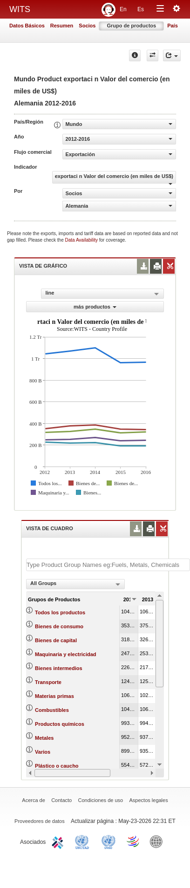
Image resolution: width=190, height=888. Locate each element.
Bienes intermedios (58, 668)
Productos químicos (59, 724)
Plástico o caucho (57, 766)
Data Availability (82, 240)
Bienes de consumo (59, 626)
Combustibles (52, 710)
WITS (19, 9)
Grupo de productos (131, 25)
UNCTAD (84, 841)
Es (140, 9)
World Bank (158, 841)
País (172, 25)
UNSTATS (108, 841)
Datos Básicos (27, 25)
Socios (87, 25)
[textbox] (108, 565)
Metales (44, 738)
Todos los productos (60, 612)
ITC (59, 841)
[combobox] (75, 584)
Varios (42, 752)
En (123, 9)
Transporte (48, 682)
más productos (95, 306)
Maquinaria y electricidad (65, 654)
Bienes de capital (56, 640)
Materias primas (54, 696)
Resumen (62, 25)
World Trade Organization (133, 841)
